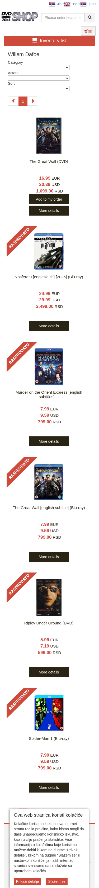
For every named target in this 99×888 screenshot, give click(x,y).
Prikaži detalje (27, 881)
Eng (71, 4)
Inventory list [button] (49, 40)
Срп (87, 4)
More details (49, 210)
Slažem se (56, 881)
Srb (55, 4)
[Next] (32, 101)
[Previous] (13, 101)
